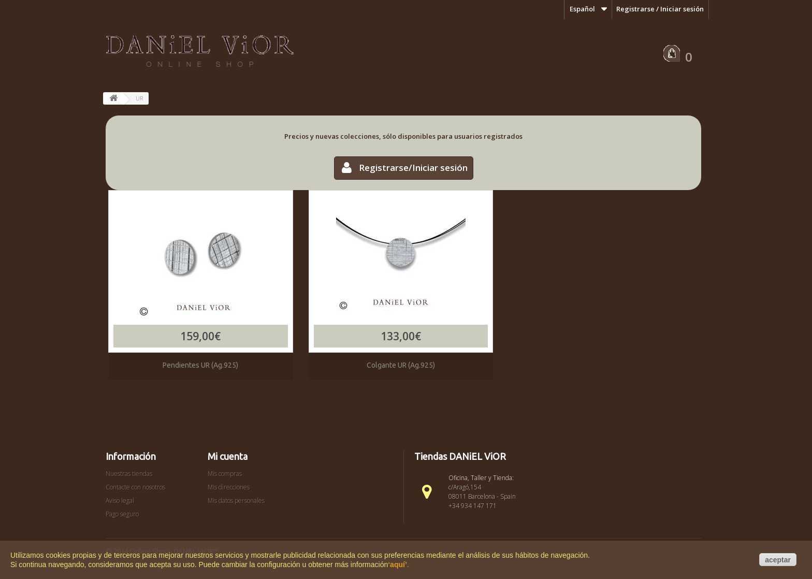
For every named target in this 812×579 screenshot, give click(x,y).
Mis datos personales (236, 500)
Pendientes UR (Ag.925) (200, 365)
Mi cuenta (228, 456)
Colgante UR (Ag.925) (401, 365)
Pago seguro (122, 514)
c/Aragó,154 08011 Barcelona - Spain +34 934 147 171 (482, 496)
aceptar (778, 560)
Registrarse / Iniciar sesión (660, 8)
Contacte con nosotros (135, 487)
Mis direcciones (229, 487)
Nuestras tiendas (129, 473)
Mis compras (225, 473)
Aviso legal (120, 500)
